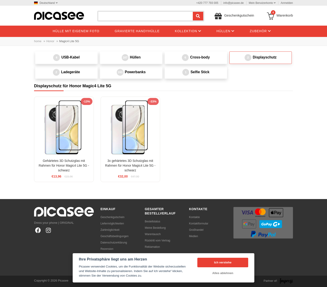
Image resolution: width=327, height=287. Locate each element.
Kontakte (194, 217)
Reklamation (152, 246)
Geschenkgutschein (112, 217)
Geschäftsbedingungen (115, 236)
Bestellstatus (152, 221)
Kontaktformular (198, 223)
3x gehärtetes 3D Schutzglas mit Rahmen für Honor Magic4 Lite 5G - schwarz (130, 165)
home (38, 41)
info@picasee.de (233, 3)
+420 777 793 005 (207, 3)
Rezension (107, 249)
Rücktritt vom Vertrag (157, 240)
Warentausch (153, 234)
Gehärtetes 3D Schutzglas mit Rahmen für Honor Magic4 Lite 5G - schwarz (64, 165)
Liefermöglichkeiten (112, 223)
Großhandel (196, 229)
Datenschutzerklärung (114, 242)
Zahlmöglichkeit (110, 229)
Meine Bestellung (155, 227)
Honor (50, 41)
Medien (193, 236)
